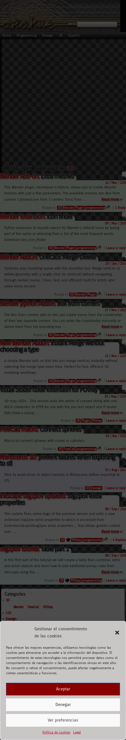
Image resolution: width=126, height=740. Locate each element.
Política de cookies (56, 732)
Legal (77, 732)
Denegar (63, 704)
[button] (117, 632)
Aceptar (63, 689)
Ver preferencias (63, 720)
